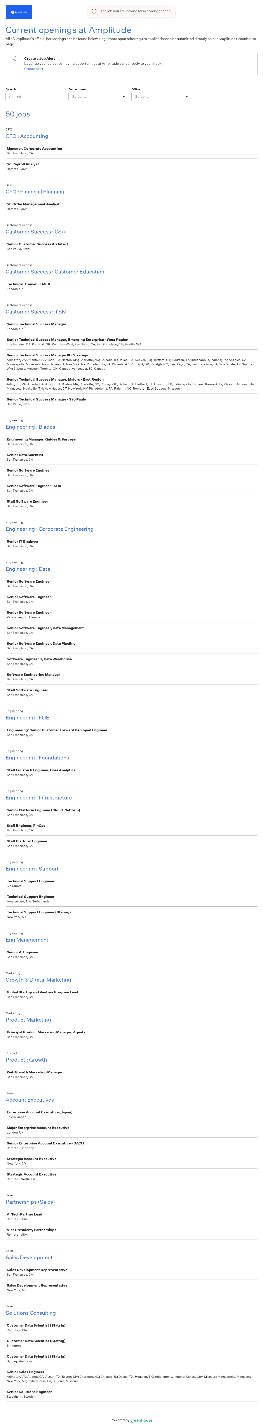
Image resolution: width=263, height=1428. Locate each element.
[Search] (35, 96)
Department (77, 89)
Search (11, 89)
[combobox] (72, 96)
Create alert (33, 69)
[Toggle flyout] (123, 96)
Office (136, 89)
